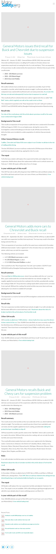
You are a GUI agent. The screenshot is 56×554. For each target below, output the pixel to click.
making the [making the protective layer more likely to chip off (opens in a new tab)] (47, 427)
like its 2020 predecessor (16, 276)
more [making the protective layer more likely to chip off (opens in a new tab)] (13, 429)
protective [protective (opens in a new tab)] (4, 429)
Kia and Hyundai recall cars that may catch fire (18, 528)
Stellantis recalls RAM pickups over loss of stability (19, 515)
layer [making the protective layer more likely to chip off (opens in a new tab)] (10, 429)
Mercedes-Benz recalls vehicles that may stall (17, 519)
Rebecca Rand (22, 233)
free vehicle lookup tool (26, 340)
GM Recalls (48, 57)
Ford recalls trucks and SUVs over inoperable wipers (19, 532)
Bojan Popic (22, 57)
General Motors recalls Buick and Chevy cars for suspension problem (28, 391)
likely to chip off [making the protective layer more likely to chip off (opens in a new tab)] (20, 429)
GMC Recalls (43, 397)
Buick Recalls (32, 57)
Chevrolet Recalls (40, 57)
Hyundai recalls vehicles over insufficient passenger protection (22, 524)
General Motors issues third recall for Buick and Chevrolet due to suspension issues (28, 49)
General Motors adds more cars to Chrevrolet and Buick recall (28, 228)
